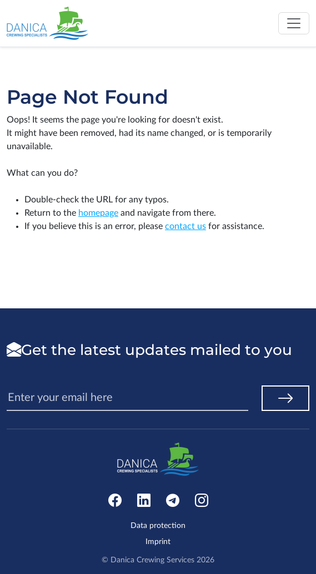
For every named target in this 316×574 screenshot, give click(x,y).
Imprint (158, 542)
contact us (185, 226)
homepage (98, 213)
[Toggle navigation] (293, 23)
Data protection (158, 526)
